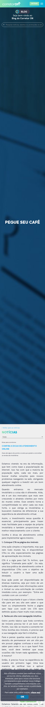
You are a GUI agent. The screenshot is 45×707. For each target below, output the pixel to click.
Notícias (9, 432)
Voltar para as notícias (11, 428)
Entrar (34, 3)
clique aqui (35, 692)
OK (22, 697)
